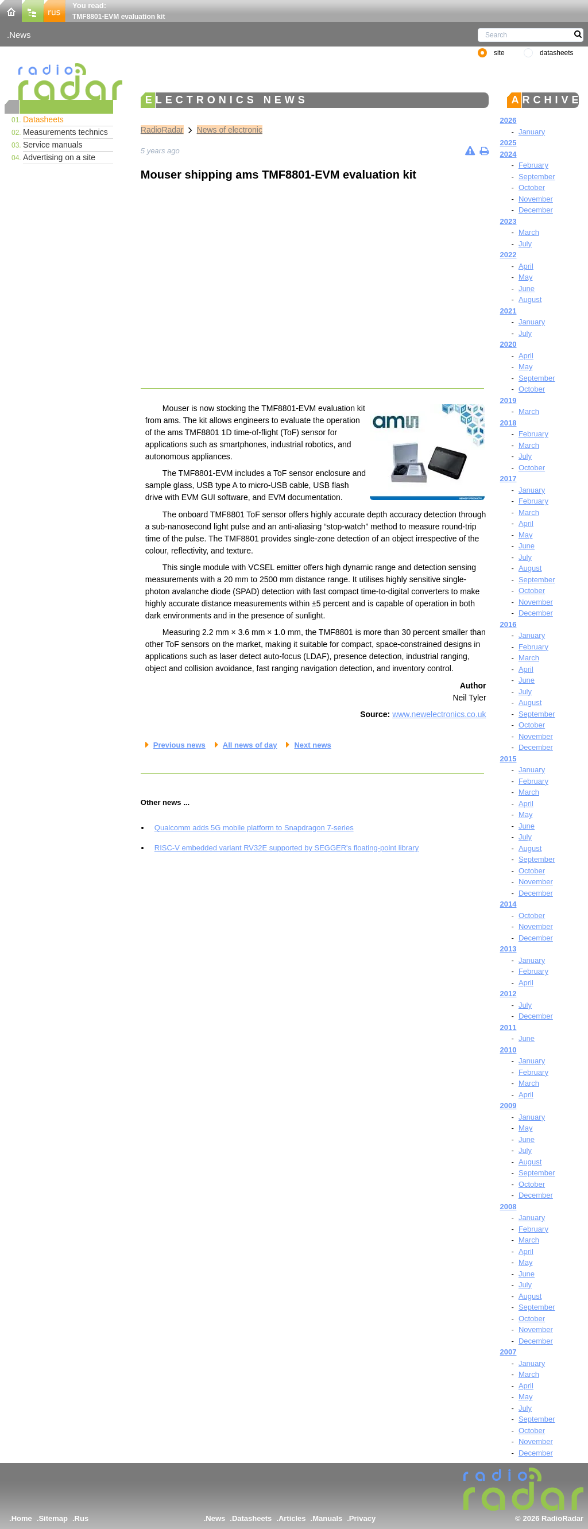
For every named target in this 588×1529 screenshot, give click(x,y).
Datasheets (43, 119)
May (526, 277)
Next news (312, 745)
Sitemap (53, 1518)
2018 (508, 423)
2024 (508, 154)
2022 (508, 254)
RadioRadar (162, 129)
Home (21, 1518)
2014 (508, 904)
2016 (508, 624)
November (536, 199)
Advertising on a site (59, 157)
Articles (292, 1518)
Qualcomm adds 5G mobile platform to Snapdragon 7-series (254, 827)
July (525, 243)
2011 (508, 1027)
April (526, 266)
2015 (508, 758)
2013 (508, 949)
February (533, 165)
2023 (508, 221)
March (529, 232)
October (532, 187)
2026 (508, 120)
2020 (508, 344)
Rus (82, 1518)
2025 (508, 142)
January (532, 131)
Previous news (179, 745)
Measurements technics (65, 132)
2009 (508, 1105)
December (536, 210)
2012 (508, 993)
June (527, 288)
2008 (508, 1206)
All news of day (250, 745)
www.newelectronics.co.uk (439, 714)
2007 (508, 1352)
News (19, 35)
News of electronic (229, 129)
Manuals (327, 1518)
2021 (508, 311)
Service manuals (53, 144)
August (530, 299)
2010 (508, 1050)
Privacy (362, 1518)
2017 (508, 478)
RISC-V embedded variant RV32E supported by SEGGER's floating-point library (286, 847)
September (537, 176)
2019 (508, 400)
